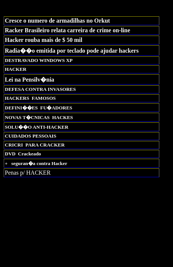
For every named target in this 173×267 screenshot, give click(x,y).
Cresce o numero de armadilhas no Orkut (57, 20)
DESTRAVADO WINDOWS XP (39, 60)
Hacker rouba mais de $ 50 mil (43, 40)
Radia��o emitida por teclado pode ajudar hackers (72, 50)
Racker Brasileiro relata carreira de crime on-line (67, 30)
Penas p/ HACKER (28, 172)
